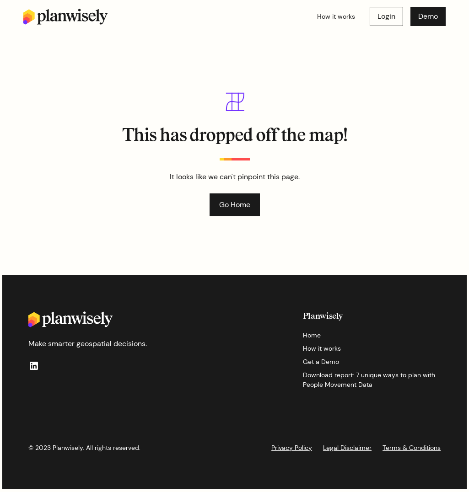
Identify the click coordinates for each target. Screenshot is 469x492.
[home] (65, 17)
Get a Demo (321, 362)
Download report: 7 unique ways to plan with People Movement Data (369, 380)
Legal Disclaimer (347, 448)
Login (386, 16)
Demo (428, 16)
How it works (336, 16)
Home (312, 335)
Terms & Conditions (412, 448)
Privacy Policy (291, 448)
